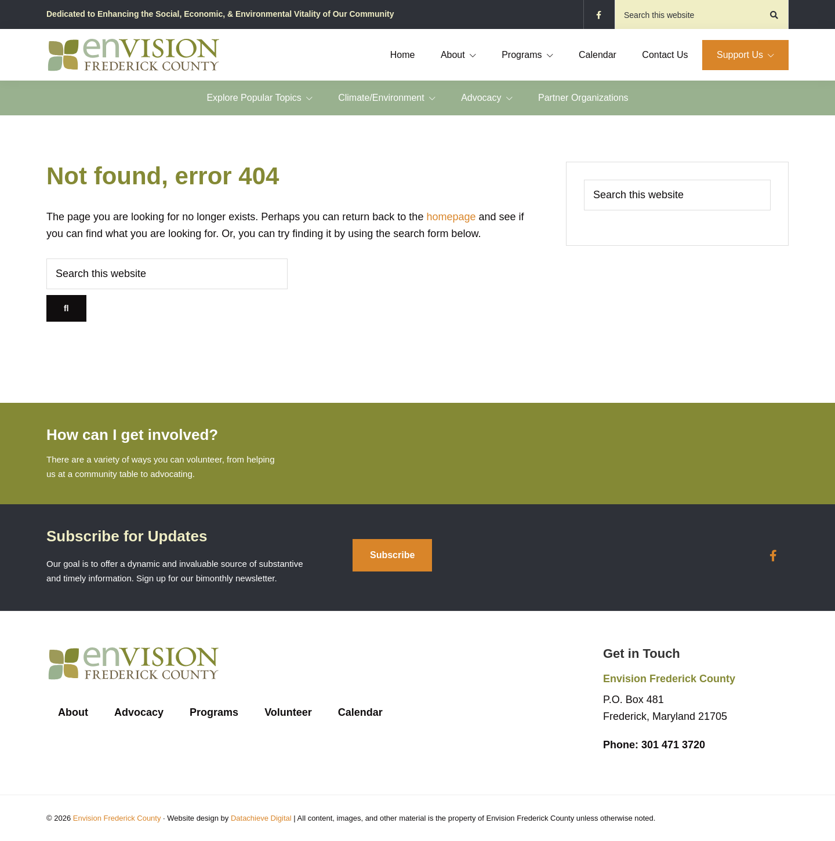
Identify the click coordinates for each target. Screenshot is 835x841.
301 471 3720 (654, 745)
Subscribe (392, 555)
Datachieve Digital (261, 818)
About (73, 712)
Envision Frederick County (117, 818)
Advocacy (139, 712)
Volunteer (288, 712)
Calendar (360, 712)
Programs (214, 712)
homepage (450, 217)
